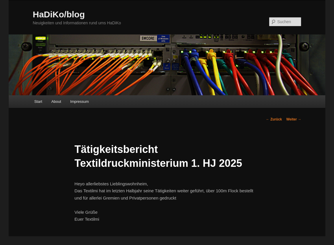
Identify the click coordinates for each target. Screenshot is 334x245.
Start (38, 101)
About (56, 101)
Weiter (293, 119)
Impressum (79, 101)
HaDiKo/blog (59, 14)
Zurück (274, 119)
